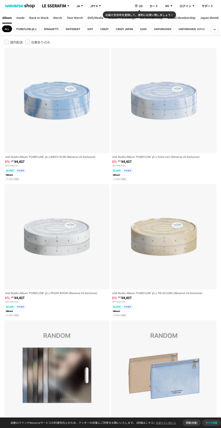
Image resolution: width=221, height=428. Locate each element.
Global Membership (181, 18)
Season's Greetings (121, 18)
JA (78, 6)
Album (7, 18)
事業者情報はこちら (193, 376)
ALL (7, 29)
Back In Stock (39, 18)
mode (20, 18)
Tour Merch (75, 18)
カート (154, 6)
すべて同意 (211, 422)
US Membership (151, 18)
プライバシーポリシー (88, 362)
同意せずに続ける (166, 422)
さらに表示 (111, 332)
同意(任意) (191, 422)
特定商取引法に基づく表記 (122, 362)
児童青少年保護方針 (59, 362)
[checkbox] (13, 42)
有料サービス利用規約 (30, 362)
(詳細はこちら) (145, 423)
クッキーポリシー (153, 362)
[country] (138, 6)
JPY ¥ (94, 6)
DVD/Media (95, 18)
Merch (57, 18)
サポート (207, 6)
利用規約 (7, 362)
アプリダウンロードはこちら (199, 401)
